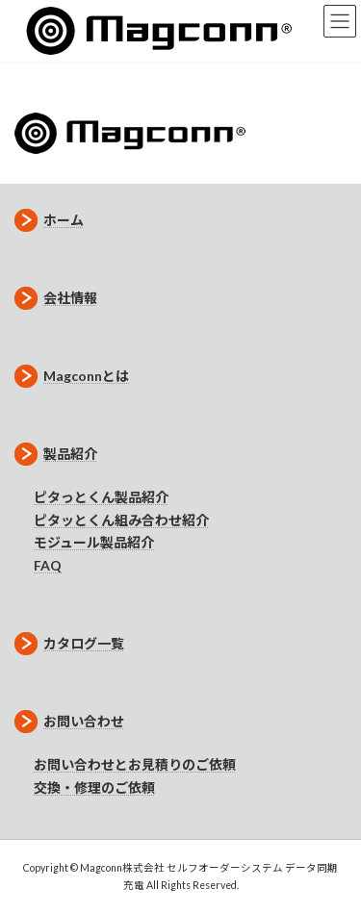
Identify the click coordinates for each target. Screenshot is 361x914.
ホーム (49, 220)
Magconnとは (71, 376)
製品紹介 (55, 453)
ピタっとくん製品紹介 (101, 497)
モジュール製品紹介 (94, 542)
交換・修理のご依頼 (94, 787)
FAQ (48, 565)
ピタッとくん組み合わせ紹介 (121, 520)
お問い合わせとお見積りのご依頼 (135, 764)
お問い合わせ (69, 721)
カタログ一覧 (69, 643)
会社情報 (55, 298)
